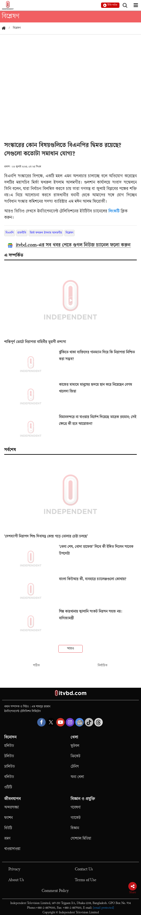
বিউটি (8, 828)
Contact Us (84, 869)
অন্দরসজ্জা (11, 808)
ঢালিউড (9, 767)
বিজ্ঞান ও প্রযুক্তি (83, 799)
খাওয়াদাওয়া (12, 849)
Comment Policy (55, 891)
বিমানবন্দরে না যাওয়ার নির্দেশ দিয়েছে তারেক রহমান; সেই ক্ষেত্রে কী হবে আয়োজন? (97, 420)
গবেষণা (76, 808)
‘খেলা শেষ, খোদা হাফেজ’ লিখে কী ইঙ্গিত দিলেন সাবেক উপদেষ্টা (96, 550)
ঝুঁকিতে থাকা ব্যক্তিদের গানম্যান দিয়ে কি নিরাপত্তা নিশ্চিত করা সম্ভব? (97, 355)
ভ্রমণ (7, 839)
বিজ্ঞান (75, 828)
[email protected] (103, 907)
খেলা (74, 737)
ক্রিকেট (75, 756)
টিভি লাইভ (112, 5)
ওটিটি (8, 787)
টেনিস (75, 767)
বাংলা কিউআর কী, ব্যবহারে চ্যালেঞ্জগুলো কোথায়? (92, 579)
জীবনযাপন (12, 799)
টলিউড (9, 756)
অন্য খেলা (77, 777)
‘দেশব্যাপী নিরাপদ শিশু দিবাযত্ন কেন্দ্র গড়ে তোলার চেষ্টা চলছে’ (46, 537)
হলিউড (9, 746)
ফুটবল (75, 746)
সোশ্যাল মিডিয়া (81, 839)
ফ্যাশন (8, 818)
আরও (70, 648)
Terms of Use (85, 880)
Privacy (14, 869)
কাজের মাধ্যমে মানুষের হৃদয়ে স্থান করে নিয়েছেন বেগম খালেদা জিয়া (95, 388)
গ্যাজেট (76, 818)
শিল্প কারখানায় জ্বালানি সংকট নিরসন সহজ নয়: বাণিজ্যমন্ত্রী (90, 615)
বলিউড (9, 777)
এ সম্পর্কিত (13, 255)
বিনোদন (10, 737)
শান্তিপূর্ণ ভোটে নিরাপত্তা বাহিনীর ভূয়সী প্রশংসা (35, 342)
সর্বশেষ (10, 450)
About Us (16, 880)
